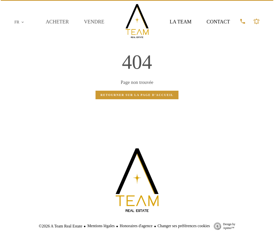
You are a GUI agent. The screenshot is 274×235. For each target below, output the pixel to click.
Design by (223, 226)
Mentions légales (101, 226)
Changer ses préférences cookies (184, 226)
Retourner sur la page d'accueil (137, 95)
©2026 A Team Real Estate (60, 226)
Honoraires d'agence (136, 226)
